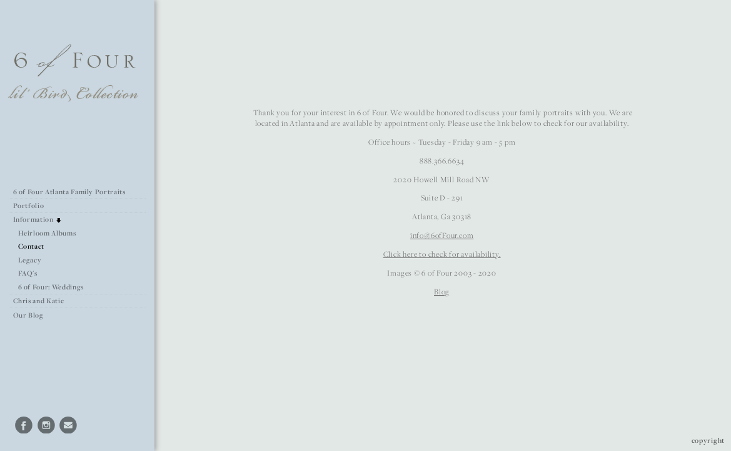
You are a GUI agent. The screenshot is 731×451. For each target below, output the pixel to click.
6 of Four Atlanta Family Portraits (69, 191)
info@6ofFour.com (441, 235)
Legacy (30, 260)
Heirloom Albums (47, 233)
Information (38, 219)
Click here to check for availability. (442, 254)
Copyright (708, 440)
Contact (31, 246)
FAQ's (28, 273)
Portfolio (33, 205)
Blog (442, 291)
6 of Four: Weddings (51, 287)
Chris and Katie (38, 300)
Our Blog (28, 315)
